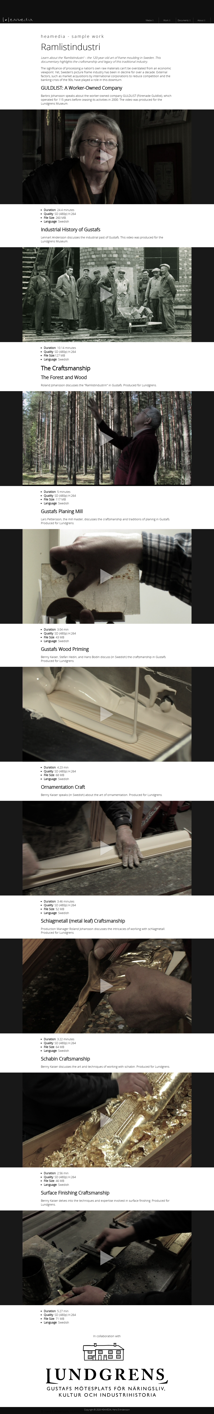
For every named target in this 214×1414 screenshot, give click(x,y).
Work (165, 20)
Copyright (88, 1409)
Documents (183, 20)
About (200, 20)
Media (149, 20)
